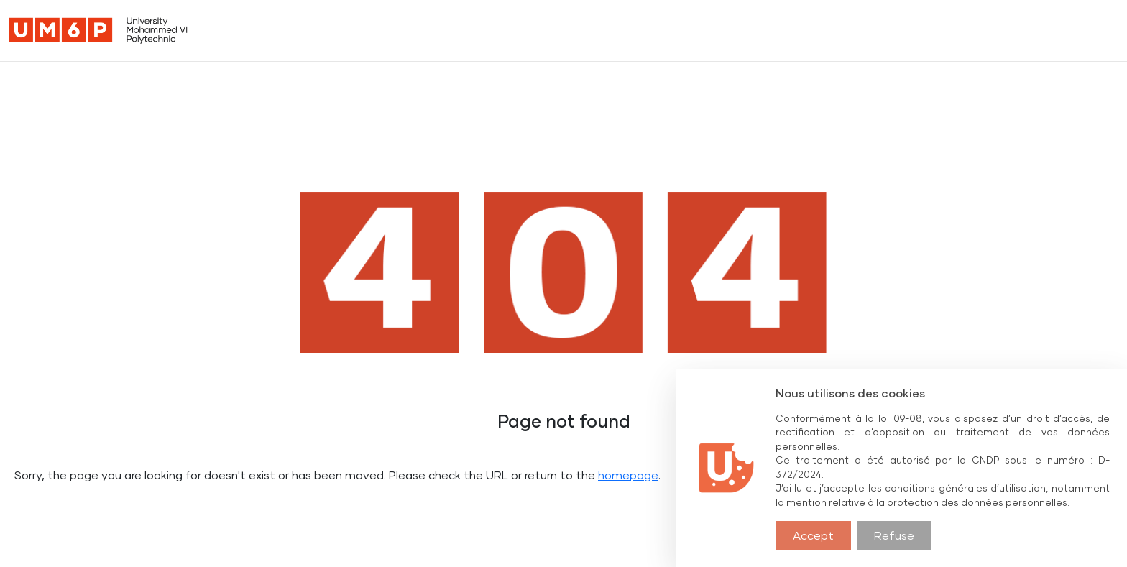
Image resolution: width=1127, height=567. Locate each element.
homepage (628, 474)
